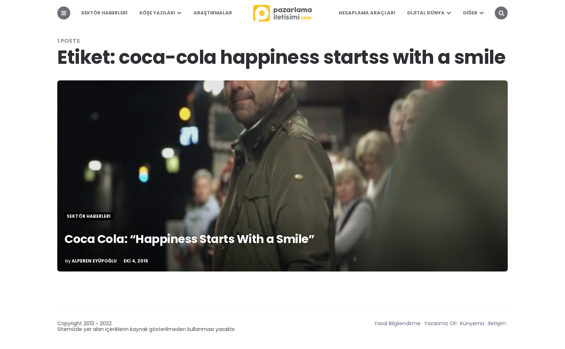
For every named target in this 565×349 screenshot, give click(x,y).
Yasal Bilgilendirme (397, 323)
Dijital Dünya (426, 12)
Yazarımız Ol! (440, 323)
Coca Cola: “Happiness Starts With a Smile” (189, 239)
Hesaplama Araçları (367, 12)
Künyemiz (472, 323)
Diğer (470, 12)
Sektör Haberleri (104, 12)
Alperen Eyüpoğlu (94, 261)
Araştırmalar (212, 12)
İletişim (497, 323)
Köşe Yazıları (157, 12)
